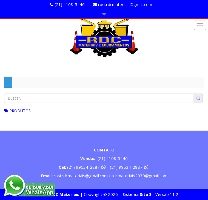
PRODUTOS (17, 110)
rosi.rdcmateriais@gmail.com (125, 4)
